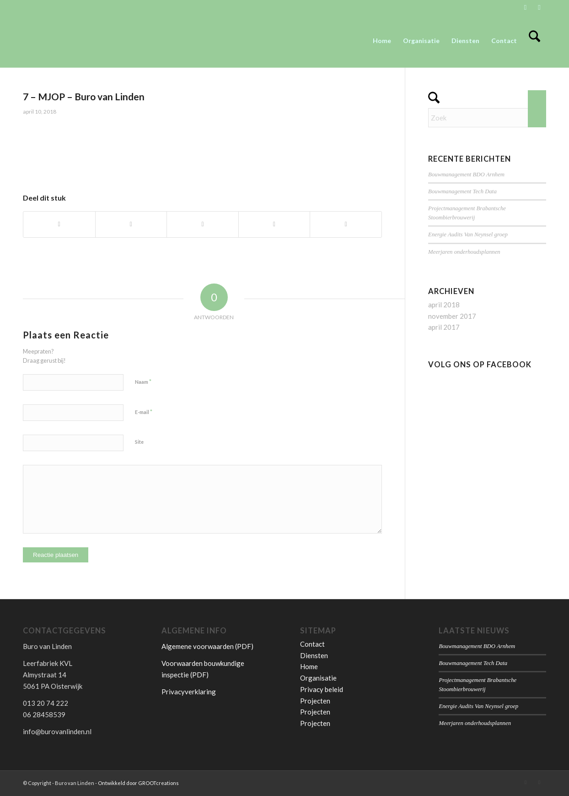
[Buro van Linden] (91, 41)
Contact (312, 644)
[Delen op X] (131, 224)
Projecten (315, 701)
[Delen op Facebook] (59, 224)
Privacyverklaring (188, 691)
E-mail (143, 411)
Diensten (314, 655)
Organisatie (318, 678)
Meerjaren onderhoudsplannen (464, 252)
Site (139, 442)
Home (309, 666)
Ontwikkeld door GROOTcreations (138, 783)
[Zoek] (534, 41)
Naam (143, 381)
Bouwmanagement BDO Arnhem (466, 174)
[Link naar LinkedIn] (525, 7)
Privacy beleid (321, 689)
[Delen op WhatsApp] (202, 224)
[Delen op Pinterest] (274, 224)
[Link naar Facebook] (539, 7)
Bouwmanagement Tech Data (462, 191)
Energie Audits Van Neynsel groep (468, 234)
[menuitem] (382, 41)
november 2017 (452, 316)
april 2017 (444, 327)
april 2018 (444, 304)
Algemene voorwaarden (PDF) (207, 646)
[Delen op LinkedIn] (345, 224)
